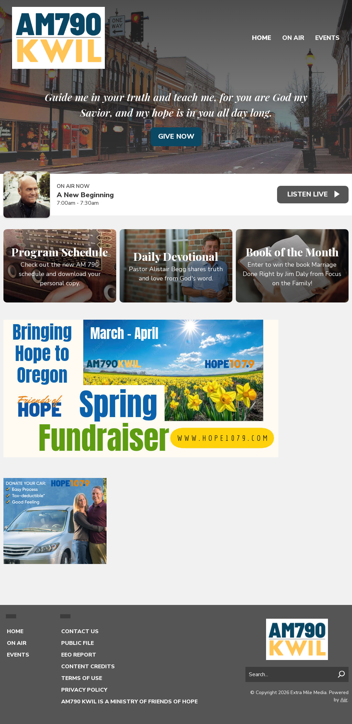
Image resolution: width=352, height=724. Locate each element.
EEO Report (78, 655)
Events (327, 38)
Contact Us (80, 631)
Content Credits (88, 666)
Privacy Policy (84, 690)
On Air (293, 38)
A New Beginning (85, 195)
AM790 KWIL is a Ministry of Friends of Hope (129, 701)
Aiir (344, 699)
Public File (77, 643)
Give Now (176, 136)
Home (261, 38)
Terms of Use (81, 678)
